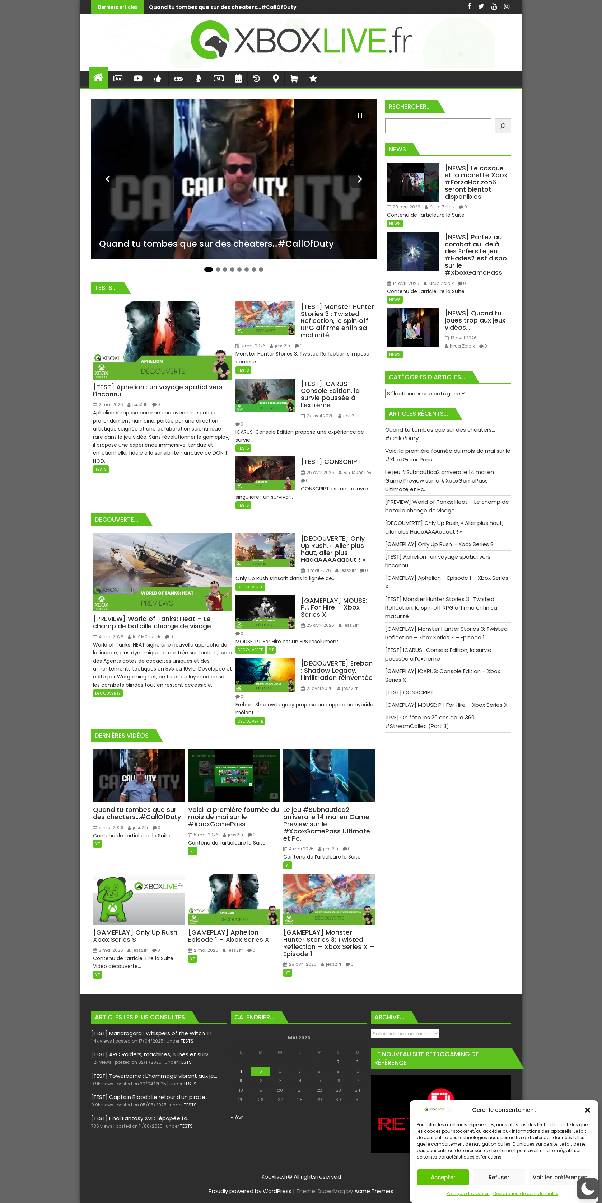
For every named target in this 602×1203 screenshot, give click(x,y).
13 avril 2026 (461, 338)
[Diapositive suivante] (360, 179)
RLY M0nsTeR (355, 472)
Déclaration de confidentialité (525, 1193)
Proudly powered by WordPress (250, 1191)
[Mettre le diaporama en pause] (360, 115)
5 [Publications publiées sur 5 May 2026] (260, 1071)
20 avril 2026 (403, 207)
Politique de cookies (468, 1193)
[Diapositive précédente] (107, 179)
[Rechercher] (503, 125)
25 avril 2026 (317, 625)
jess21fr (137, 404)
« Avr (237, 1117)
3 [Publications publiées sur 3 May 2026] (357, 1062)
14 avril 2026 (403, 283)
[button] (587, 1110)
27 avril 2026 (317, 416)
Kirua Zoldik (440, 207)
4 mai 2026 (108, 637)
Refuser (499, 1177)
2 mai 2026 (108, 404)
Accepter (443, 1177)
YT (271, 650)
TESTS (101, 469)
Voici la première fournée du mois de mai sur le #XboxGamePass (416, 7)
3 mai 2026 (316, 570)
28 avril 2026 (300, 964)
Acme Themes (373, 1191)
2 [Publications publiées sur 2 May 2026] (338, 1062)
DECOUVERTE (108, 693)
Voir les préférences (560, 1177)
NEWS (395, 223)
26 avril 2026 (317, 472)
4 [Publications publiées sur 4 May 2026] (240, 1071)
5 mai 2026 (108, 827)
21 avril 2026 (317, 688)
